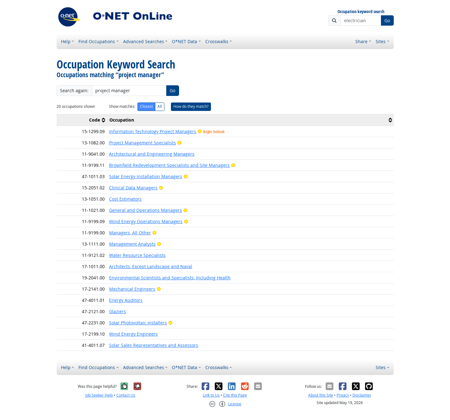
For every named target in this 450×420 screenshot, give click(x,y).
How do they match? (190, 106)
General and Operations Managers (145, 210)
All (160, 106)
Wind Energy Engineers (133, 334)
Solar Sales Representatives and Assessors (153, 345)
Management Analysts (132, 244)
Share (361, 41)
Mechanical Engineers (132, 289)
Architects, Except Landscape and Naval (150, 266)
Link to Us (211, 395)
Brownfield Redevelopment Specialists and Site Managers (169, 165)
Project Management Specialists (142, 143)
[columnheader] (82, 120)
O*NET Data (184, 41)
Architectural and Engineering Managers (151, 154)
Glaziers (117, 311)
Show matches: (122, 106)
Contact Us (125, 395)
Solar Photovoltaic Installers (138, 323)
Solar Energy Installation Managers (145, 176)
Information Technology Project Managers (152, 131)
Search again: (74, 90)
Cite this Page (235, 395)
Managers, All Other (130, 233)
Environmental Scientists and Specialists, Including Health (170, 278)
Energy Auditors (125, 300)
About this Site (320, 395)
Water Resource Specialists (137, 255)
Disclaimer (361, 395)
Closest (146, 106)
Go (387, 20)
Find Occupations (96, 41)
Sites (381, 41)
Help (66, 41)
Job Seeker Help (99, 395)
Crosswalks (216, 41)
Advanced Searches (143, 41)
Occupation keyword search (361, 11)
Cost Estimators (125, 199)
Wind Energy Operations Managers (145, 221)
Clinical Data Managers (133, 188)
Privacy (343, 395)
